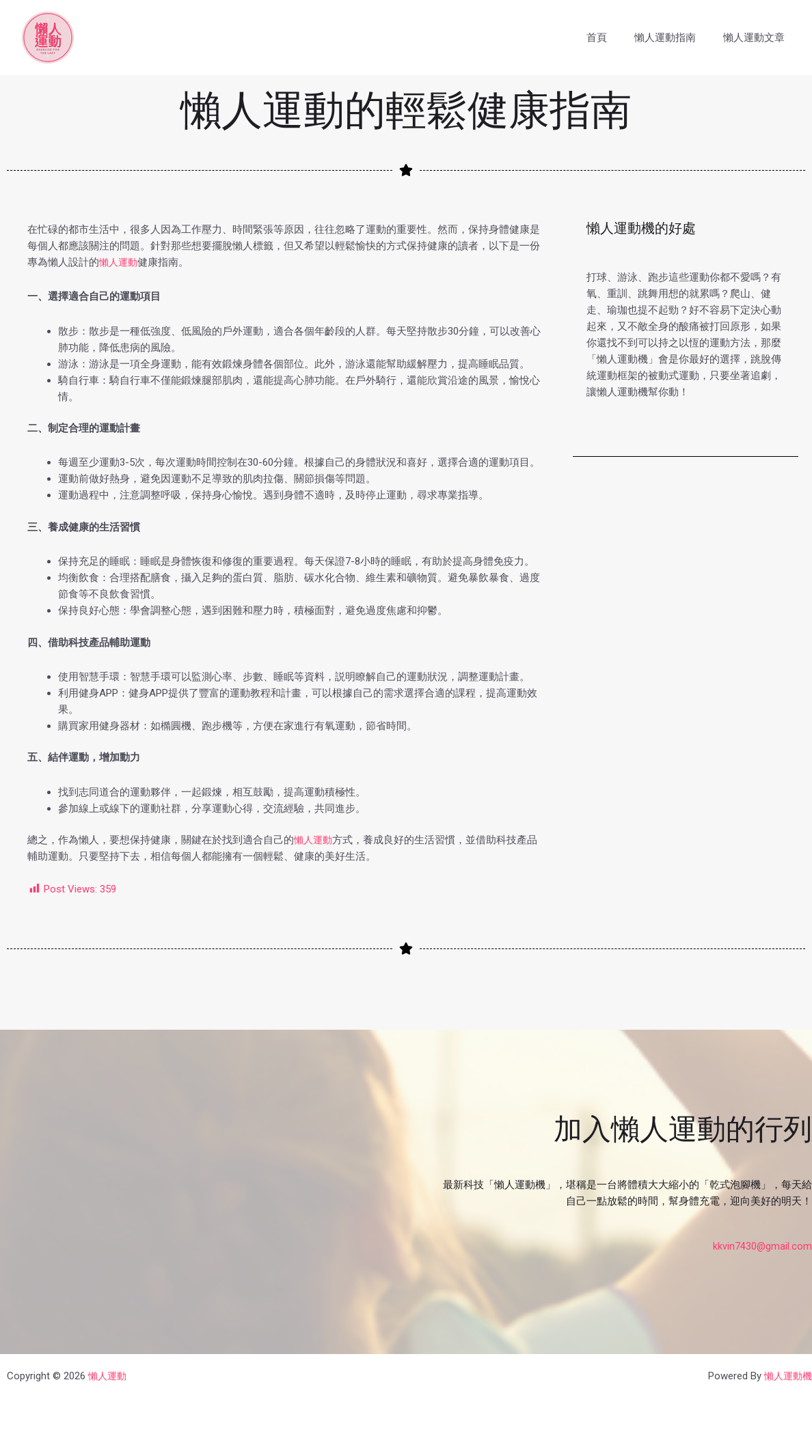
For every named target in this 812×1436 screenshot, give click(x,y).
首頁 (614, 37)
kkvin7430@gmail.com (762, 1246)
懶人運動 (119, 262)
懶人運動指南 (675, 37)
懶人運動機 (786, 1376)
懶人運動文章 (757, 37)
